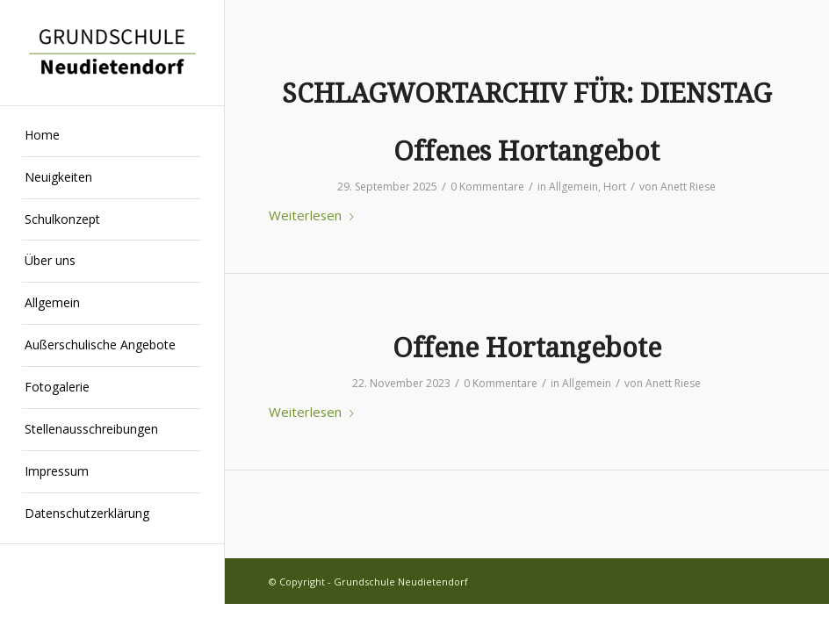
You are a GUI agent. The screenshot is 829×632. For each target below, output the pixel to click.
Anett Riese (688, 186)
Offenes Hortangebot (526, 151)
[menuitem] (111, 136)
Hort (614, 186)
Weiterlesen (312, 215)
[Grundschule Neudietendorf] (111, 52)
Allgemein (573, 186)
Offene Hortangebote (527, 348)
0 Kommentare (487, 186)
